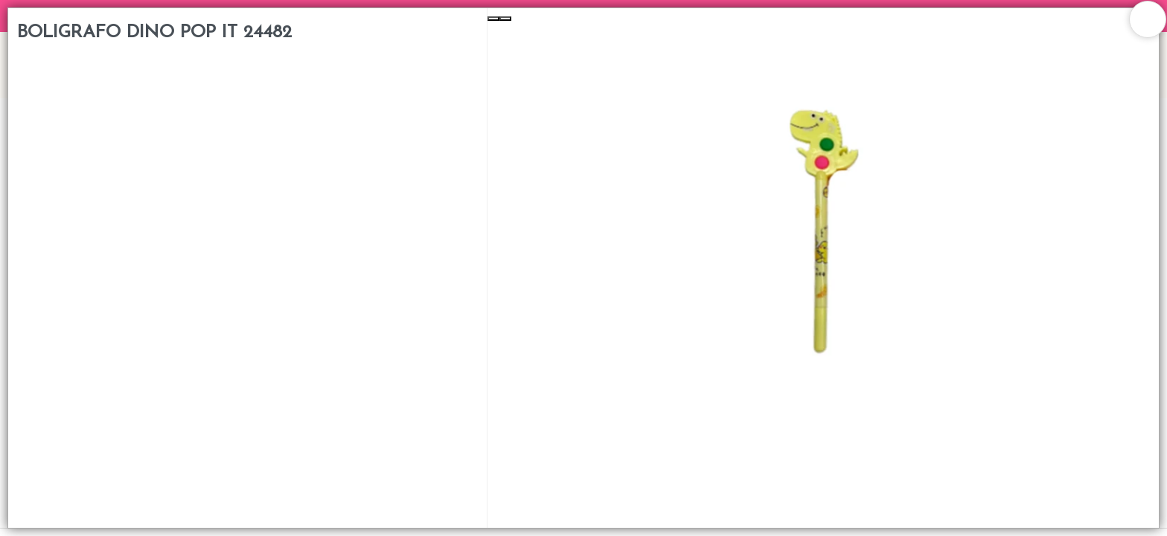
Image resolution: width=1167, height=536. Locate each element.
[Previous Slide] (493, 18)
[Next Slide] (505, 18)
